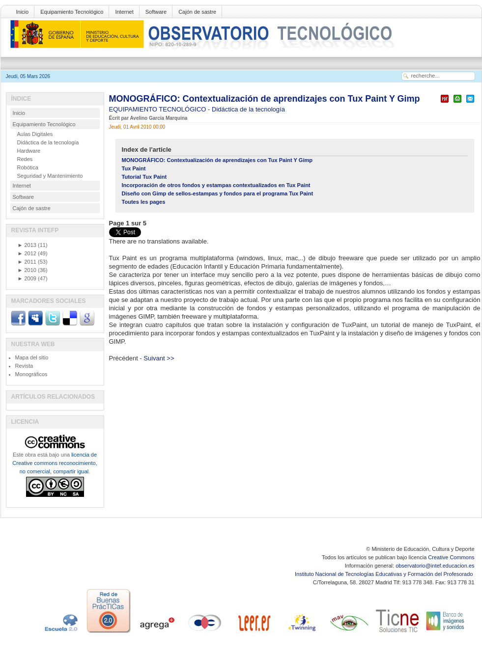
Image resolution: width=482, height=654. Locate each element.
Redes (25, 159)
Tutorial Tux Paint (144, 177)
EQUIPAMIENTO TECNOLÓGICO (158, 109)
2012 (27, 253)
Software (156, 12)
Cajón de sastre (197, 12)
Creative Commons (451, 557)
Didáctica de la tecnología (248, 109)
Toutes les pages (144, 202)
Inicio (22, 12)
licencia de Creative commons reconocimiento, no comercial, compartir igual (54, 463)
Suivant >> (158, 358)
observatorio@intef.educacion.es (435, 566)
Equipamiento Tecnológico (71, 12)
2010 (27, 270)
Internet (124, 12)
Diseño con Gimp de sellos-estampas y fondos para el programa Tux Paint (217, 193)
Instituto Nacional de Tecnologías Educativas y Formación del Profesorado (384, 574)
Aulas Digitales (35, 134)
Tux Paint (134, 168)
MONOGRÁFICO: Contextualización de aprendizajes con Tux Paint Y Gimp (264, 99)
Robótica (27, 167)
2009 (27, 278)
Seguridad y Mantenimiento (50, 176)
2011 (27, 262)
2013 (27, 245)
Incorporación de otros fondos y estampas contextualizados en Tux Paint (216, 185)
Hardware (29, 151)
